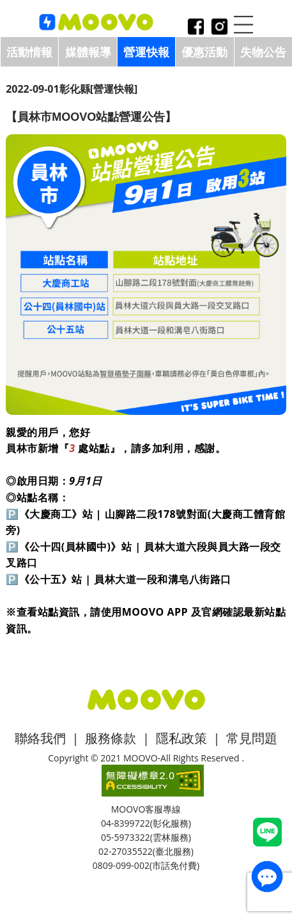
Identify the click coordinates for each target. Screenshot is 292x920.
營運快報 (146, 51)
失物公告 (263, 51)
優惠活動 (204, 51)
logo (96, 22)
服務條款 (110, 738)
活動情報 (29, 51)
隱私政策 (181, 738)
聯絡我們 (40, 738)
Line (267, 832)
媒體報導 (88, 51)
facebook (195, 28)
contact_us (267, 877)
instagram (219, 28)
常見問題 (251, 738)
